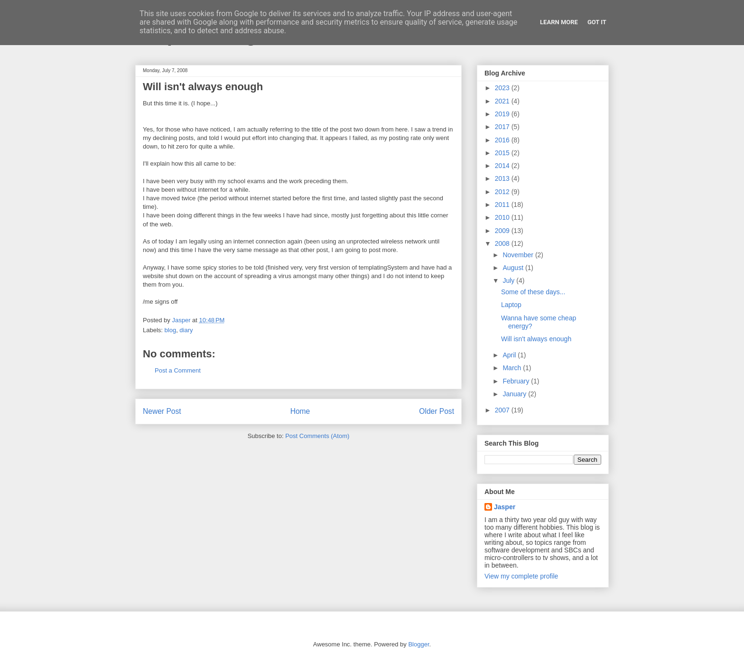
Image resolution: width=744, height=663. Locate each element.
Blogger (418, 644)
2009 (503, 230)
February (516, 381)
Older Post (436, 411)
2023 (503, 88)
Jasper (504, 507)
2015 (503, 153)
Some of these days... (533, 292)
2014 (503, 165)
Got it (596, 22)
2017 (503, 127)
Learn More (559, 22)
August (513, 267)
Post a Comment (178, 370)
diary (186, 330)
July (509, 280)
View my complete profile (521, 576)
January (515, 394)
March (512, 368)
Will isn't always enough (536, 339)
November (518, 255)
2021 (503, 101)
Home (300, 411)
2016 (503, 140)
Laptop (511, 304)
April (510, 355)
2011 (503, 204)
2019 (503, 114)
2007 (503, 410)
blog (171, 330)
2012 (503, 192)
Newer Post (162, 411)
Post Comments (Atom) (317, 435)
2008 (503, 243)
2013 (503, 178)
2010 (503, 217)
